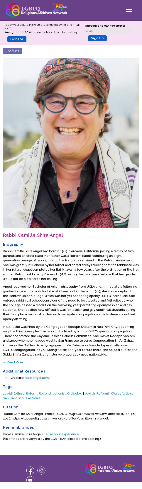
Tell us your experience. (62, 434)
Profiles (12, 51)
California (33, 398)
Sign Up (97, 38)
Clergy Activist (122, 393)
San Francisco (13, 398)
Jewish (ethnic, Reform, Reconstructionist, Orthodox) (42, 393)
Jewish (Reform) (97, 393)
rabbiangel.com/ (38, 378)
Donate (16, 39)
